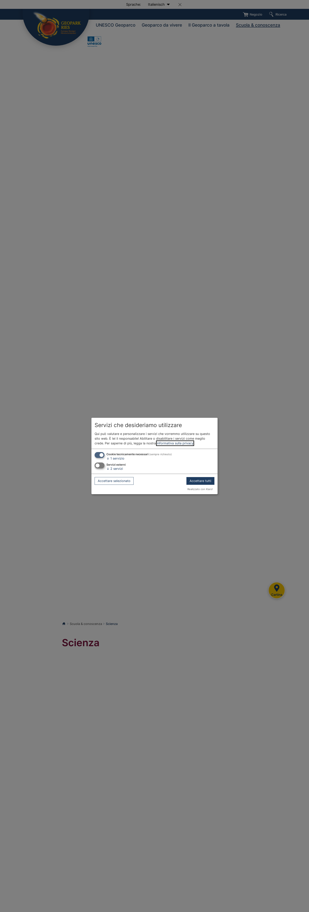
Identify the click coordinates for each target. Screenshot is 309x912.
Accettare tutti (200, 481)
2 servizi (114, 469)
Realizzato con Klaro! (200, 489)
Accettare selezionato (114, 481)
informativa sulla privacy (175, 443)
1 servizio (115, 458)
